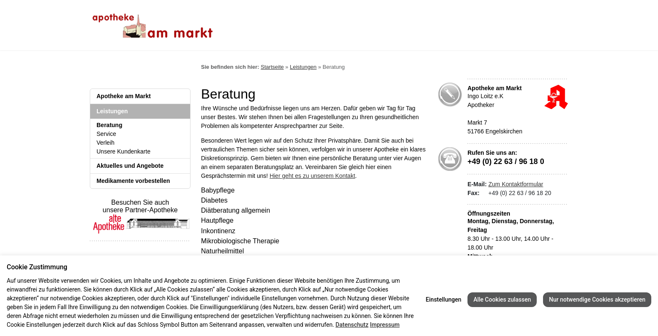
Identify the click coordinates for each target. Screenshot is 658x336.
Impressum (385, 324)
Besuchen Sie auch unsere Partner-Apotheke (140, 213)
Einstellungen (444, 299)
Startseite (272, 67)
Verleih (106, 142)
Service (106, 133)
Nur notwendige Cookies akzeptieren (597, 299)
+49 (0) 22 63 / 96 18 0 (505, 161)
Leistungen (112, 111)
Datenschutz (352, 324)
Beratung (109, 125)
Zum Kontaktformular (515, 184)
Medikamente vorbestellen (133, 180)
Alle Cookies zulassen (502, 299)
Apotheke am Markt (124, 96)
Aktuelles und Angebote (130, 165)
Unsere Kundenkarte (123, 151)
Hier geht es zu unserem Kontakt (312, 175)
